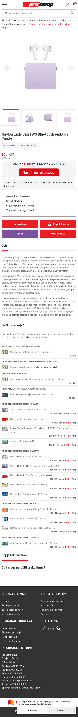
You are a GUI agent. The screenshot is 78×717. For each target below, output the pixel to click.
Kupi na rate (58, 233)
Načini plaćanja (9, 627)
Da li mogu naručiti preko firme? (23, 567)
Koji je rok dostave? (15, 555)
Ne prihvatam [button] (32, 710)
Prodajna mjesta (10, 605)
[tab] (39, 325)
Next (71, 68)
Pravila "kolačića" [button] (44, 704)
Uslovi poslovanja (11, 641)
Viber (20, 233)
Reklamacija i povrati (51, 609)
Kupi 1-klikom (58, 224)
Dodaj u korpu (20, 223)
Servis (44, 614)
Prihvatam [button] (61, 710)
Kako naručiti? (48, 605)
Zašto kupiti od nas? (12, 609)
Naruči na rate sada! (39, 172)
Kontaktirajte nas (11, 614)
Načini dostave (9, 636)
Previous (7, 68)
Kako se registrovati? (52, 600)
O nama (5, 600)
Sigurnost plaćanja (11, 632)
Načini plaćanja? (13, 325)
